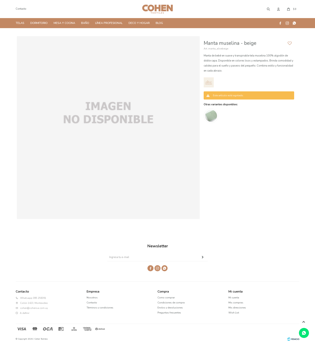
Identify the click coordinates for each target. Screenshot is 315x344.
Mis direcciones (237, 307)
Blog (159, 23)
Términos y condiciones (100, 307)
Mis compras (235, 302)
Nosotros (92, 297)
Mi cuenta (233, 297)
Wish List (233, 312)
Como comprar (166, 297)
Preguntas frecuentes (169, 312)
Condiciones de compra (171, 302)
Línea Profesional (109, 23)
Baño (85, 23)
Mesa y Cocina (64, 23)
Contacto (21, 9)
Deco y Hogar (139, 23)
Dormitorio (39, 23)
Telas (20, 23)
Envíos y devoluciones (170, 307)
